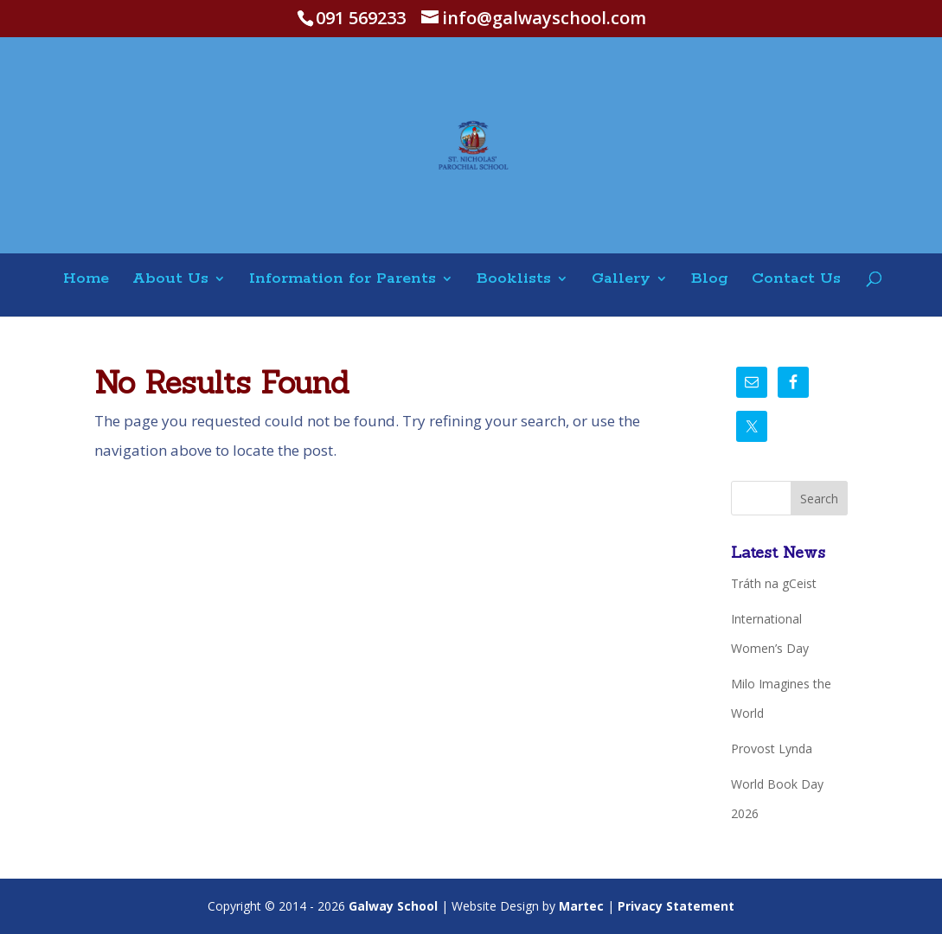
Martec (581, 906)
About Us (170, 280)
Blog (709, 280)
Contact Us (796, 280)
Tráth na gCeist (774, 583)
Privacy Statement (676, 906)
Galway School (393, 906)
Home (86, 280)
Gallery (621, 280)
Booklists (514, 280)
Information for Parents (342, 280)
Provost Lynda (771, 748)
